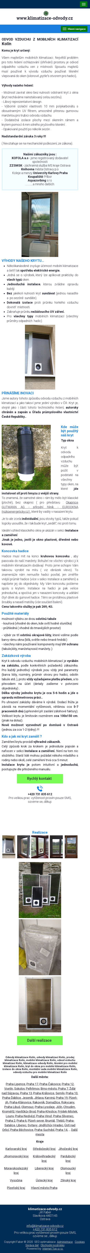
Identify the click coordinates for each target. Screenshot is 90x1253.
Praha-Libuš (12, 1107)
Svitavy (32, 1125)
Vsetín (8, 1088)
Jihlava (39, 1098)
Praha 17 (32, 1084)
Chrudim (69, 1107)
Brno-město (49, 1088)
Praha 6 (22, 1120)
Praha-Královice (43, 1093)
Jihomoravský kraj (16, 1156)
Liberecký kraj (44, 1168)
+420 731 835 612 (45, 1229)
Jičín (59, 1107)
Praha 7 (63, 1088)
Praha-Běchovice (21, 1130)
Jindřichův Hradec (50, 1125)
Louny (10, 1116)
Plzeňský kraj (16, 1188)
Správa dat (32, 1245)
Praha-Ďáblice (11, 1098)
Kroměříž (8, 1111)
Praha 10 (72, 1093)
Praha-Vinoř (44, 1116)
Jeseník (27, 1098)
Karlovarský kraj (16, 1149)
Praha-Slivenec (63, 1116)
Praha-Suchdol (44, 1130)
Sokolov (19, 1088)
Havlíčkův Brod (26, 1111)
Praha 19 (62, 1098)
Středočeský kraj (44, 1149)
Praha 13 (26, 1093)
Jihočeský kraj (68, 1149)
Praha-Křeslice (47, 1111)
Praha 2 (10, 1120)
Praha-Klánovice (20, 1102)
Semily (60, 1093)
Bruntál (50, 1120)
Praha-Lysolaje (45, 1107)
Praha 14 (61, 1130)
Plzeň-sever (36, 1120)
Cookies (80, 1242)
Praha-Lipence (15, 1084)
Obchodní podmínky (53, 1245)
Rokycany (67, 1102)
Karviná (50, 1098)
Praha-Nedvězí (25, 1116)
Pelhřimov (32, 1088)
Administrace (65, 1242)
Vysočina (16, 1180)
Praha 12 (68, 1084)
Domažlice (53, 1102)
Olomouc (27, 1107)
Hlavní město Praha (44, 1188)
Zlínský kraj (68, 1180)
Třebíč (60, 1120)
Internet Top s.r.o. (52, 1248)
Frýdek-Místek (67, 1111)
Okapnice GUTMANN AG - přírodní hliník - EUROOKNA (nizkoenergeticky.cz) (40, 507)
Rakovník (39, 1102)
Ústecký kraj (44, 1180)
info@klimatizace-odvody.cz (45, 1226)
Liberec (21, 1125)
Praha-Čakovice (50, 1084)
